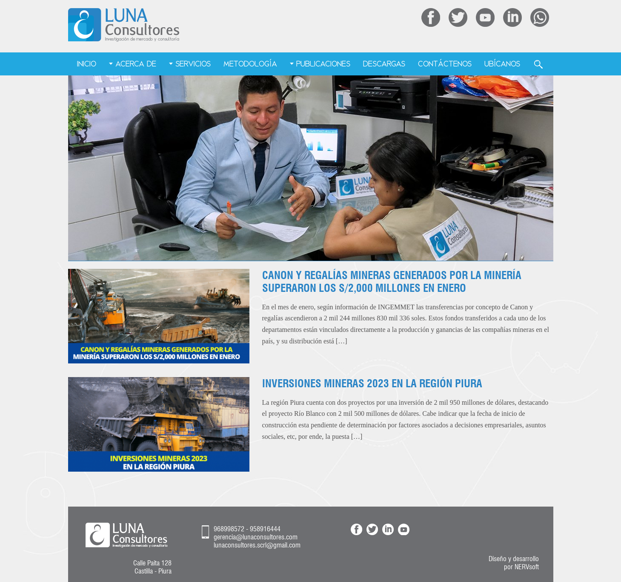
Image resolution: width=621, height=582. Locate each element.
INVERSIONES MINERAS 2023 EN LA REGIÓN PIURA (372, 383)
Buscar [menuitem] (538, 64)
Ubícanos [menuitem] (502, 63)
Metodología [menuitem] (250, 63)
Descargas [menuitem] (384, 63)
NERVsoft (527, 567)
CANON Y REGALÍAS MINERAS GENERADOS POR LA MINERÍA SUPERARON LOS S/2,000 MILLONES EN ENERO (391, 281)
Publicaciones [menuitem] (323, 63)
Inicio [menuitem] (86, 63)
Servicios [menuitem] (193, 63)
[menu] (310, 64)
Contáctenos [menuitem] (445, 63)
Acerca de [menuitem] (135, 63)
